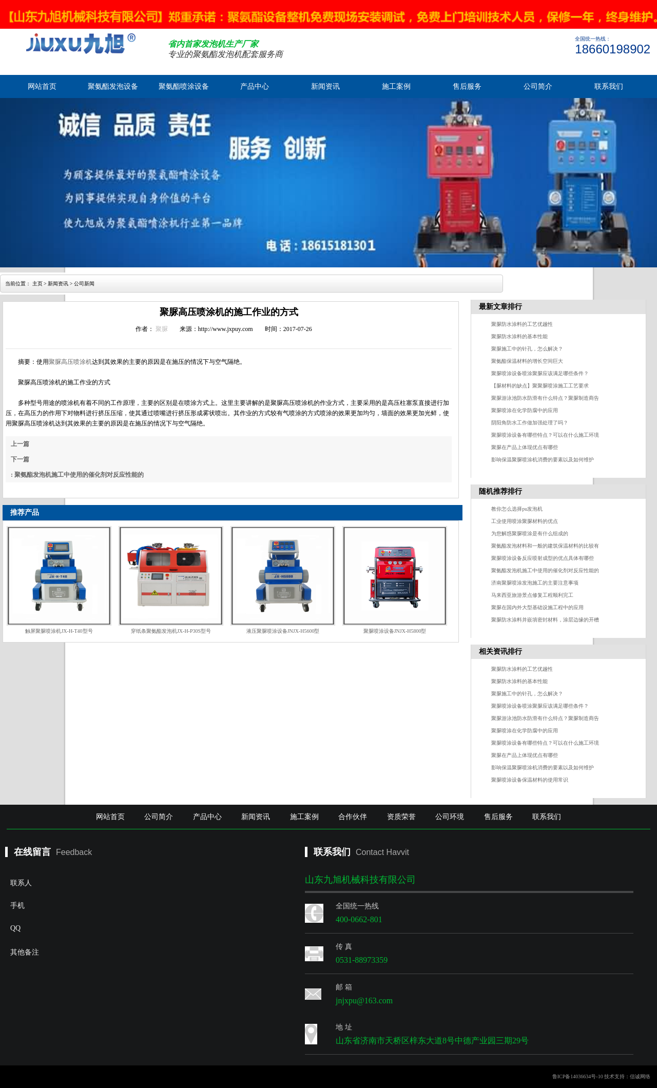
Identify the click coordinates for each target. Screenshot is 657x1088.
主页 (37, 283)
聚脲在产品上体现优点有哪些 (524, 447)
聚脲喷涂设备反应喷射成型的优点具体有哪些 (542, 558)
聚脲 (162, 329)
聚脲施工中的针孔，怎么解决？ (527, 349)
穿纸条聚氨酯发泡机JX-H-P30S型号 (171, 631)
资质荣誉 (401, 817)
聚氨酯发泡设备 (113, 86)
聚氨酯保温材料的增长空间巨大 (527, 361)
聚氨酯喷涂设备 (184, 86)
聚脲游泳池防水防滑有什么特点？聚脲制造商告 (545, 398)
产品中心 (254, 86)
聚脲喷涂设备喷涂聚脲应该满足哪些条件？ (540, 373)
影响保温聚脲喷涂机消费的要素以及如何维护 (542, 459)
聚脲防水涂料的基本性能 (519, 336)
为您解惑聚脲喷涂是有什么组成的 (529, 533)
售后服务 (467, 86)
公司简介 (538, 86)
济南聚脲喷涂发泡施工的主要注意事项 (534, 583)
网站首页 (42, 86)
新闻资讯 (325, 86)
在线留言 (32, 852)
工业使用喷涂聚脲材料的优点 (524, 521)
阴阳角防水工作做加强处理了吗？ (529, 422)
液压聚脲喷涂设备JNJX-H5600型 (283, 631)
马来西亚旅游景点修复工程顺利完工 (532, 595)
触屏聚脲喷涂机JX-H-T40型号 (58, 631)
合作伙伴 (352, 817)
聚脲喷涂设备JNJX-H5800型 (395, 631)
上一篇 (20, 444)
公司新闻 (84, 283)
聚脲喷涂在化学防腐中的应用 (524, 410)
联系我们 (608, 86)
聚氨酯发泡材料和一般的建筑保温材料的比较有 (545, 546)
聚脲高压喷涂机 (70, 361)
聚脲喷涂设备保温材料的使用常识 (529, 780)
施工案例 (396, 86)
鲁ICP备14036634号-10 (577, 1076)
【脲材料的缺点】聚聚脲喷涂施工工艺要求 (540, 385)
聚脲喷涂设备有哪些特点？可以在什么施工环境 (545, 435)
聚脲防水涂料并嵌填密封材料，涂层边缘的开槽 (545, 620)
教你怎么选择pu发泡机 (517, 509)
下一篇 (20, 459)
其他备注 (95, 981)
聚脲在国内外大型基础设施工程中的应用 (537, 607)
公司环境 (449, 817)
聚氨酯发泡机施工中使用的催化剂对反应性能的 (545, 570)
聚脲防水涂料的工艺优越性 (522, 324)
